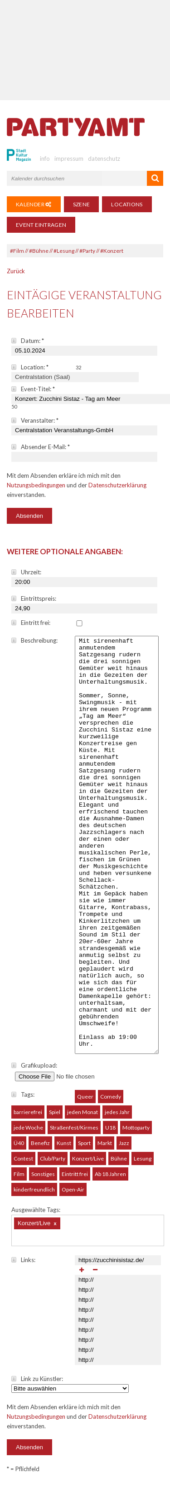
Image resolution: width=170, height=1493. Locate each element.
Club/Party (52, 1164)
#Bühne (39, 250)
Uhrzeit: (26, 572)
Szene (81, 204)
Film (19, 1179)
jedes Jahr (117, 1117)
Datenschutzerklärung (117, 485)
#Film (17, 250)
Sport (84, 1148)
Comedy (110, 1102)
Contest (23, 1164)
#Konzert (111, 250)
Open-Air (73, 1194)
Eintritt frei (75, 1179)
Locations (126, 204)
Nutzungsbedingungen (36, 485)
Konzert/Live (88, 1164)
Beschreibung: (34, 640)
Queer (85, 1102)
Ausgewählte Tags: (35, 1215)
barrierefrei (28, 1117)
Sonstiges (43, 1179)
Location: (30, 367)
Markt (104, 1148)
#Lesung (63, 250)
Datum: (27, 340)
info (45, 158)
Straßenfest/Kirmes (74, 1133)
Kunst (64, 1148)
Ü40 (19, 1148)
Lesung (142, 1164)
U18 (110, 1133)
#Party (87, 250)
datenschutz (104, 158)
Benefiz (40, 1148)
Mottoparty (136, 1133)
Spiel (54, 1117)
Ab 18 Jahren (110, 1179)
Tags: (22, 1100)
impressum (68, 158)
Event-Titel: (33, 389)
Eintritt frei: (30, 622)
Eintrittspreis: (33, 598)
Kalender (34, 204)
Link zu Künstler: (37, 1384)
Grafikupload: (34, 1070)
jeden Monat (82, 1117)
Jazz (124, 1148)
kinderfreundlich (34, 1194)
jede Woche (28, 1133)
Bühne (119, 1164)
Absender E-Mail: (40, 446)
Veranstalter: (34, 420)
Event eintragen (41, 224)
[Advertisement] (85, 50)
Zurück (16, 271)
